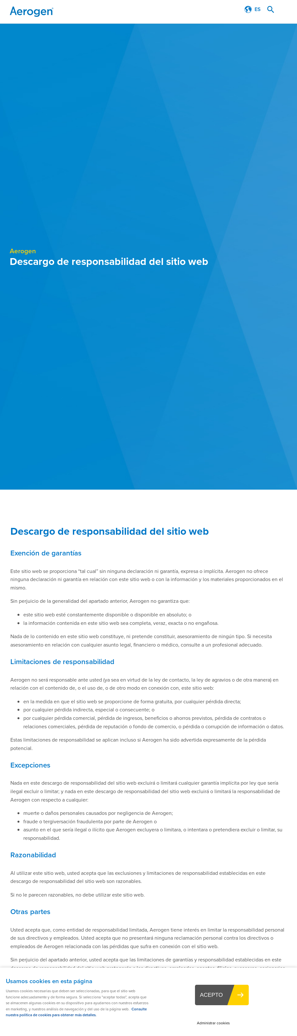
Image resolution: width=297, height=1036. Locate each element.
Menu (286, 9)
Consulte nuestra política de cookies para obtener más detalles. (76, 1012)
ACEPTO (211, 995)
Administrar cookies (213, 1023)
